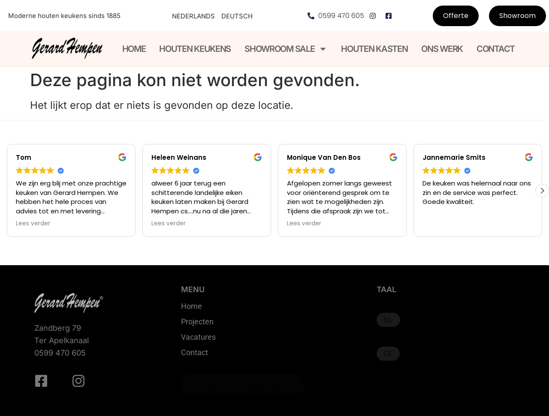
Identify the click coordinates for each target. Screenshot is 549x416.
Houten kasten (374, 49)
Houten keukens (195, 49)
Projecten (197, 321)
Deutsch (237, 16)
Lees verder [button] (33, 223)
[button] (542, 190)
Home (134, 49)
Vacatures (198, 337)
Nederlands (193, 16)
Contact (496, 49)
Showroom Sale (285, 48)
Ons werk (442, 49)
